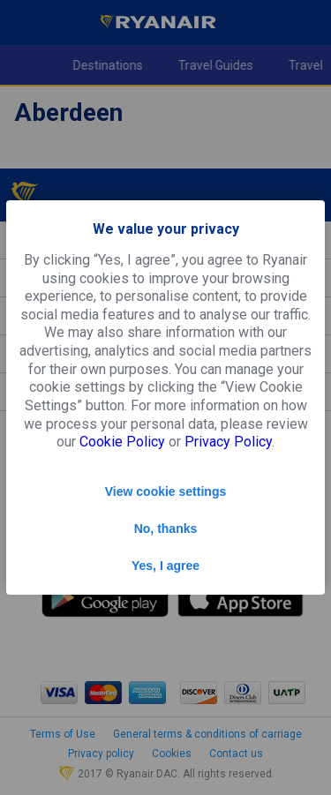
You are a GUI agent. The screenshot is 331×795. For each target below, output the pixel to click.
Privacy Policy (228, 441)
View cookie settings (165, 491)
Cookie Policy (122, 441)
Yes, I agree (165, 566)
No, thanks (166, 528)
